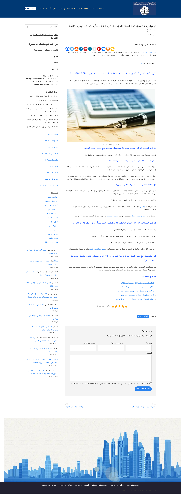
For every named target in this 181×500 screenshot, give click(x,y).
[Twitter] (72, 49)
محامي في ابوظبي (117, 491)
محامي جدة (54, 173)
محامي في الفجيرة (51, 166)
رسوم (142, 210)
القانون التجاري (70, 9)
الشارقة (107, 219)
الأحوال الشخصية (51, 212)
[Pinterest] (85, 49)
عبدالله (55, 267)
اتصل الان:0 (30, 9)
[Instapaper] (94, 49)
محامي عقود (53, 245)
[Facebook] (67, 49)
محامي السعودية (51, 179)
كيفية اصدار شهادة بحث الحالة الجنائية (43, 97)
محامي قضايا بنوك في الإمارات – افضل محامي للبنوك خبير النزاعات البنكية (43, 304)
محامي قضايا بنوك (137, 219)
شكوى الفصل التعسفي (49, 192)
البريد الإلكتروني (117, 350)
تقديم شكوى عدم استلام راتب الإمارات (43, 119)
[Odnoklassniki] (108, 49)
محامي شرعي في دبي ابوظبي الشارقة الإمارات (136, 289)
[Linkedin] (81, 49)
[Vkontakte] (103, 49)
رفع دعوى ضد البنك (148, 52)
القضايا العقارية (52, 220)
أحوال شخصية (52, 203)
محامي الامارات (150, 497)
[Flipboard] (99, 49)
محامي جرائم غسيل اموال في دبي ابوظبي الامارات (135, 297)
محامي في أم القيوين (50, 185)
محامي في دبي (133, 491)
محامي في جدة (52, 153)
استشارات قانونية (97, 9)
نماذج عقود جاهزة (51, 147)
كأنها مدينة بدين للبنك (94, 252)
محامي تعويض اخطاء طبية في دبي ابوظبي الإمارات (134, 306)
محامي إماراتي (53, 140)
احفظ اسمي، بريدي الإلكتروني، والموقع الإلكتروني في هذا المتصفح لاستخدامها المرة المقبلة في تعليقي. (110, 390)
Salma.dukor (53, 370)
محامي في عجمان (49, 491)
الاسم (149, 350)
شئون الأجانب (53, 228)
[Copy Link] (112, 49)
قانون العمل (83, 9)
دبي (121, 155)
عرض (142, 64)
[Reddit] (76, 49)
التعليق (148, 359)
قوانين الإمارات (143, 322)
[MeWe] (90, 49)
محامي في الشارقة (99, 491)
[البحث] (44, 26)
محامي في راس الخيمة (49, 160)
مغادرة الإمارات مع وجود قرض (46, 101)
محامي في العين (66, 491)
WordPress (126, 497)
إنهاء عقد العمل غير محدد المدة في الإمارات (137, 293)
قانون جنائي (57, 9)
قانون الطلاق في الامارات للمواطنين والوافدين (136, 301)
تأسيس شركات (45, 9)
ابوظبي (113, 219)
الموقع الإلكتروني (89, 350)
